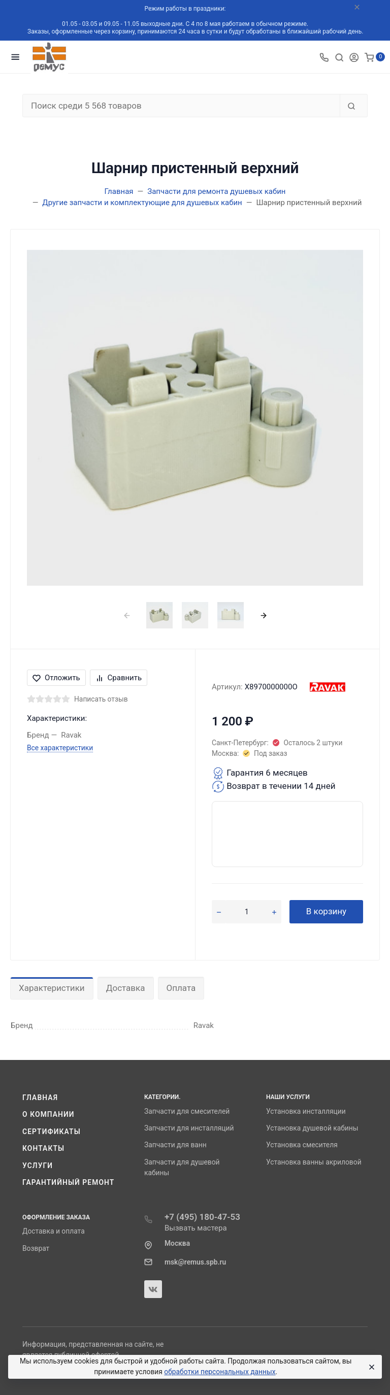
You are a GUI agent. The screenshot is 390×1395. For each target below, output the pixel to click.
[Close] (370, 1367)
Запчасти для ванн (175, 1145)
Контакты (43, 1148)
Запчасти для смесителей (187, 1111)
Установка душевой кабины (312, 1128)
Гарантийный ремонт (68, 1182)
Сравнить (118, 677)
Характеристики (52, 988)
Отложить (56, 677)
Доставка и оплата (53, 1231)
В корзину (326, 911)
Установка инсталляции (306, 1111)
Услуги (37, 1165)
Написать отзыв (101, 699)
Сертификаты (51, 1131)
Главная (40, 1097)
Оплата (181, 988)
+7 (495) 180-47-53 (202, 1217)
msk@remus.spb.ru (195, 1262)
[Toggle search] (339, 57)
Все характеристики (60, 748)
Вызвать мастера (196, 1228)
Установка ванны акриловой (314, 1162)
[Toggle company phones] (324, 57)
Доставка (125, 988)
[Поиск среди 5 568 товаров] (181, 105)
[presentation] (126, 615)
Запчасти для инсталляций (189, 1128)
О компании (48, 1114)
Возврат (35, 1248)
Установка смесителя (302, 1145)
